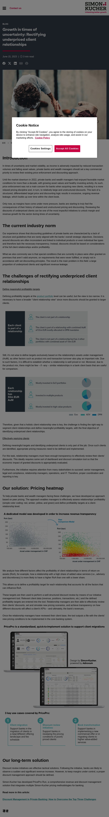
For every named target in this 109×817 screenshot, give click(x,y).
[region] (54, 137)
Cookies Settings (40, 148)
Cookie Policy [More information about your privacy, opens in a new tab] (42, 138)
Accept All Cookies (67, 148)
